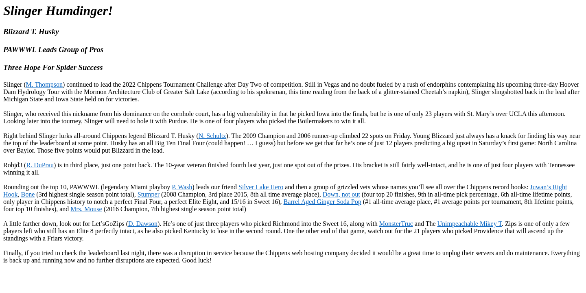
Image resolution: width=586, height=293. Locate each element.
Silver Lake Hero (260, 187)
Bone (28, 194)
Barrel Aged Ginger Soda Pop (322, 201)
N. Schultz (212, 135)
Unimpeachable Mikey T (469, 223)
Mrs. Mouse (86, 209)
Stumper (149, 194)
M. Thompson (44, 84)
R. (40, 165)
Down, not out (341, 194)
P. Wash (182, 187)
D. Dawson (142, 223)
